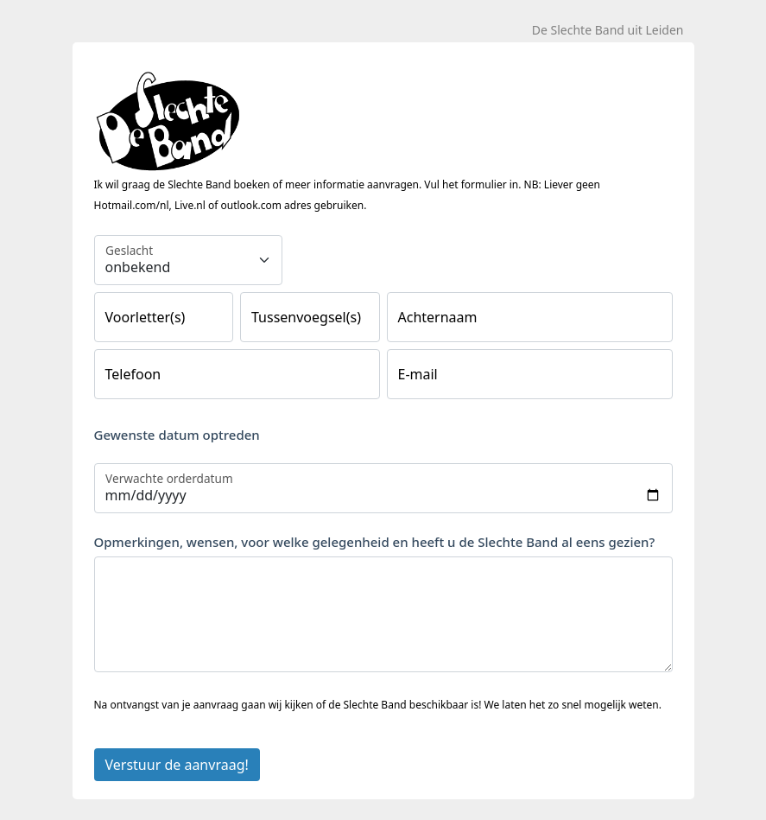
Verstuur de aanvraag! (177, 764)
